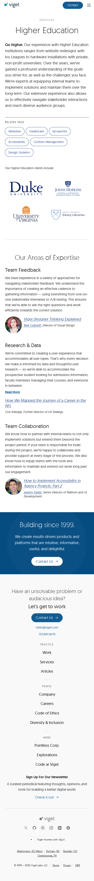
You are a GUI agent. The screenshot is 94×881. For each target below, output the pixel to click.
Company (47, 694)
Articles (47, 671)
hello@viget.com (47, 627)
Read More (12, 392)
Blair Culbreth (32, 325)
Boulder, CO (70, 851)
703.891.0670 (47, 634)
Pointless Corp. (47, 745)
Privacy (67, 865)
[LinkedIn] (59, 827)
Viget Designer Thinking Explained (52, 319)
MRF (77, 865)
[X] (25, 827)
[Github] (34, 827)
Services (47, 20)
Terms (56, 865)
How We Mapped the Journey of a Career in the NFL (45, 403)
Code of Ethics (47, 713)
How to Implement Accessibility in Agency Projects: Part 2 (52, 483)
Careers (47, 703)
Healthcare (36, 131)
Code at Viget (47, 764)
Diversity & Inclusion (47, 722)
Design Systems (19, 152)
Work (47, 652)
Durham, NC (53, 851)
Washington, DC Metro (30, 851)
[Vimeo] (68, 827)
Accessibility (16, 142)
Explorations (47, 754)
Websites (14, 131)
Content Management (49, 142)
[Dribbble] (42, 827)
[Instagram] (51, 827)
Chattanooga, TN (47, 855)
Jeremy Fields (32, 492)
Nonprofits (60, 131)
